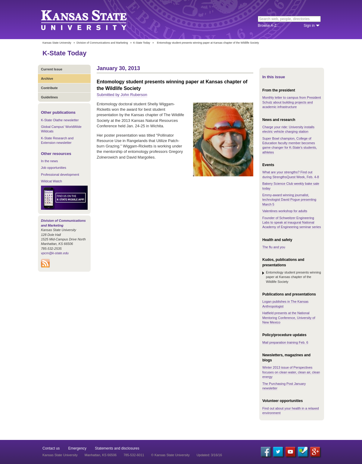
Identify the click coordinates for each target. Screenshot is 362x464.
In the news (49, 161)
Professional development (60, 174)
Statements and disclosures (117, 448)
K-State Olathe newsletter (60, 120)
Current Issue (51, 69)
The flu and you (273, 247)
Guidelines (49, 97)
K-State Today (141, 42)
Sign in (309, 25)
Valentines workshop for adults (284, 211)
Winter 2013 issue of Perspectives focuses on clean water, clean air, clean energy (291, 372)
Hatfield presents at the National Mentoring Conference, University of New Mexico (288, 317)
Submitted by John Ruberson (122, 94)
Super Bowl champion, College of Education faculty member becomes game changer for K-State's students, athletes (289, 145)
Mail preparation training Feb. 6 (285, 342)
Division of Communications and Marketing (102, 42)
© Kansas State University (170, 455)
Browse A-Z (267, 25)
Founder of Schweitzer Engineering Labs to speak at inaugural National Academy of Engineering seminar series (291, 222)
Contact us (51, 448)
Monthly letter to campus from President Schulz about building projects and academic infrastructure (291, 102)
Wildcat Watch (51, 181)
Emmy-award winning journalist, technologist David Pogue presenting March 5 (289, 199)
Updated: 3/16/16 (209, 455)
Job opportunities (53, 167)
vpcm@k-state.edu (55, 253)
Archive (47, 78)
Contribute (49, 88)
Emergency (77, 448)
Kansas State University (91, 19)
